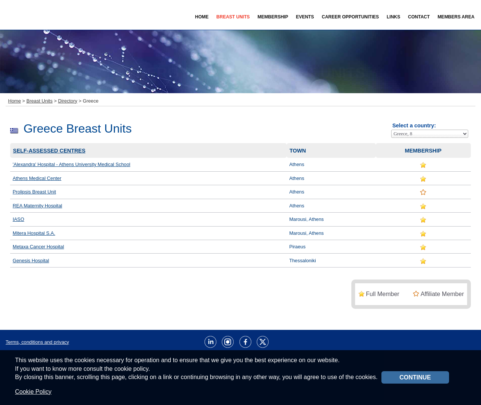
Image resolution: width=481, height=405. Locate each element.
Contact (419, 17)
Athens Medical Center (37, 178)
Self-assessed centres (49, 151)
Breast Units (39, 101)
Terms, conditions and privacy (37, 342)
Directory (67, 101)
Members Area (455, 17)
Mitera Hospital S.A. (34, 233)
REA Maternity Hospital (37, 206)
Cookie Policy (33, 391)
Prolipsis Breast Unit (34, 192)
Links (393, 17)
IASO (18, 219)
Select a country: (414, 125)
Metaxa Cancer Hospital (38, 246)
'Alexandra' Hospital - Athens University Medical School (71, 164)
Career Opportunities (350, 17)
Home (202, 17)
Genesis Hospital (31, 260)
